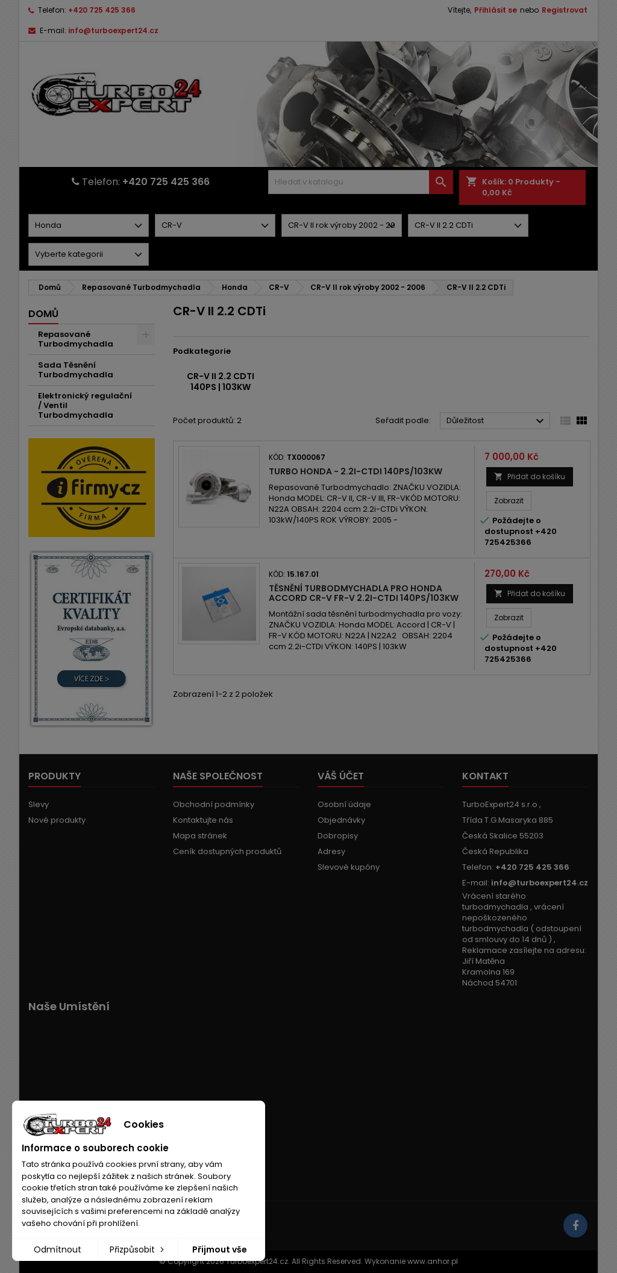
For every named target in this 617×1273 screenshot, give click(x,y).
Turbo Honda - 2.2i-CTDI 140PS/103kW (355, 471)
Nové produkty (57, 820)
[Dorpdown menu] (88, 225)
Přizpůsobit (138, 1249)
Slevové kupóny (349, 867)
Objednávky (341, 820)
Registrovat (564, 10)
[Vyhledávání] (360, 182)
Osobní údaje (344, 804)
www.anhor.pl (432, 1261)
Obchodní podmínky (213, 804)
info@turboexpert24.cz (113, 30)
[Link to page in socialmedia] (575, 1225)
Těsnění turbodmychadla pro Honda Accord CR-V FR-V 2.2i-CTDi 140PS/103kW (364, 593)
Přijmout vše (219, 1249)
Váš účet (341, 776)
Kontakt (485, 776)
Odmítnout (57, 1249)
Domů (43, 314)
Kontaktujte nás (203, 820)
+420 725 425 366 (102, 10)
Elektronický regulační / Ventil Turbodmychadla (85, 405)
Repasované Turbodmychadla (75, 339)
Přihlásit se (495, 10)
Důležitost (496, 421)
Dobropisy (338, 835)
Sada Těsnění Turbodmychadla (75, 369)
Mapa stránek (200, 835)
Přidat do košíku (529, 476)
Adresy (331, 851)
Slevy (38, 804)
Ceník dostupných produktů (227, 851)
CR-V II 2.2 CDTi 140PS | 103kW (220, 381)
